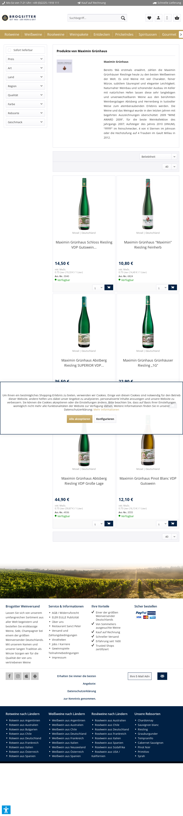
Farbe (11, 104)
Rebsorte (13, 113)
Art (10, 68)
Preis (11, 59)
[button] (6, 809)
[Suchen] (123, 18)
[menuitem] (97, 18)
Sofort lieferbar (23, 50)
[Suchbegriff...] (97, 18)
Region (12, 86)
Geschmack (15, 122)
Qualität (13, 95)
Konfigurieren (105, 418)
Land (11, 77)
